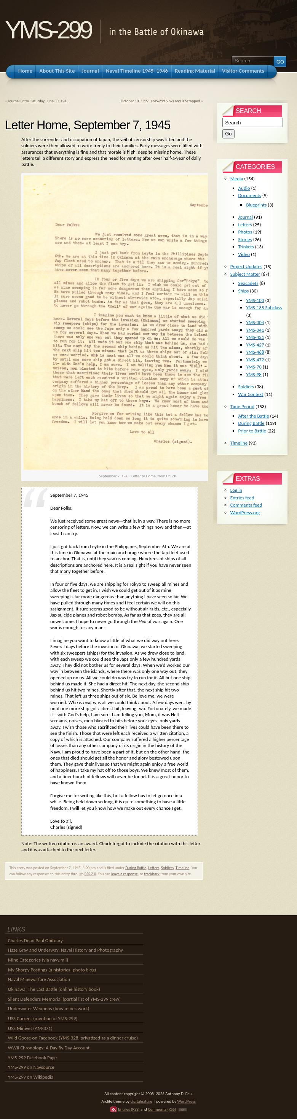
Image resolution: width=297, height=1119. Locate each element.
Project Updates (246, 266)
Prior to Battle (252, 431)
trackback (152, 873)
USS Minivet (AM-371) (30, 1028)
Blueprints (256, 205)
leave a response (124, 873)
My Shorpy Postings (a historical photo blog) (52, 970)
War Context (250, 394)
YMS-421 (255, 337)
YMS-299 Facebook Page (32, 1057)
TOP (182, 1110)
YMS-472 (255, 359)
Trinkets (246, 247)
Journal (245, 217)
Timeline (182, 867)
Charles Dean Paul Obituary (35, 940)
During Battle (135, 867)
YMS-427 (255, 345)
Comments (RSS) (162, 1109)
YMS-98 (254, 374)
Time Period (242, 406)
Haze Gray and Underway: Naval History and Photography (65, 950)
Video (244, 254)
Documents (249, 195)
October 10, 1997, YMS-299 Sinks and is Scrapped (160, 101)
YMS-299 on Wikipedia (30, 1077)
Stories (245, 239)
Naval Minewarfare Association (39, 979)
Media (236, 178)
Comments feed (246, 505)
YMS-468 (255, 352)
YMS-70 (254, 367)
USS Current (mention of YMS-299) (43, 1018)
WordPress (186, 1101)
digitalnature (141, 1101)
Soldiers (167, 867)
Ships (243, 291)
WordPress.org (245, 512)
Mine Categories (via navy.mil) (38, 960)
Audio (244, 188)
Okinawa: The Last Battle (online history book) (54, 989)
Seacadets (248, 283)
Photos (245, 232)
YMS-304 (255, 322)
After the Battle (253, 416)
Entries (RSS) (128, 1109)
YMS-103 (255, 300)
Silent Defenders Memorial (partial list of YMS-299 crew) (64, 999)
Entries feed (242, 498)
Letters (153, 867)
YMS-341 (255, 330)
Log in (236, 490)
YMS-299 (48, 30)
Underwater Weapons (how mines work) (48, 1008)
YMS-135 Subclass (264, 307)
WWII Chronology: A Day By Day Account (49, 1048)
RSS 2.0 (90, 873)
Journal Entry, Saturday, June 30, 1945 (38, 101)
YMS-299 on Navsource (31, 1067)
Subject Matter (245, 274)
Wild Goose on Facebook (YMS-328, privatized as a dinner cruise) (73, 1038)
